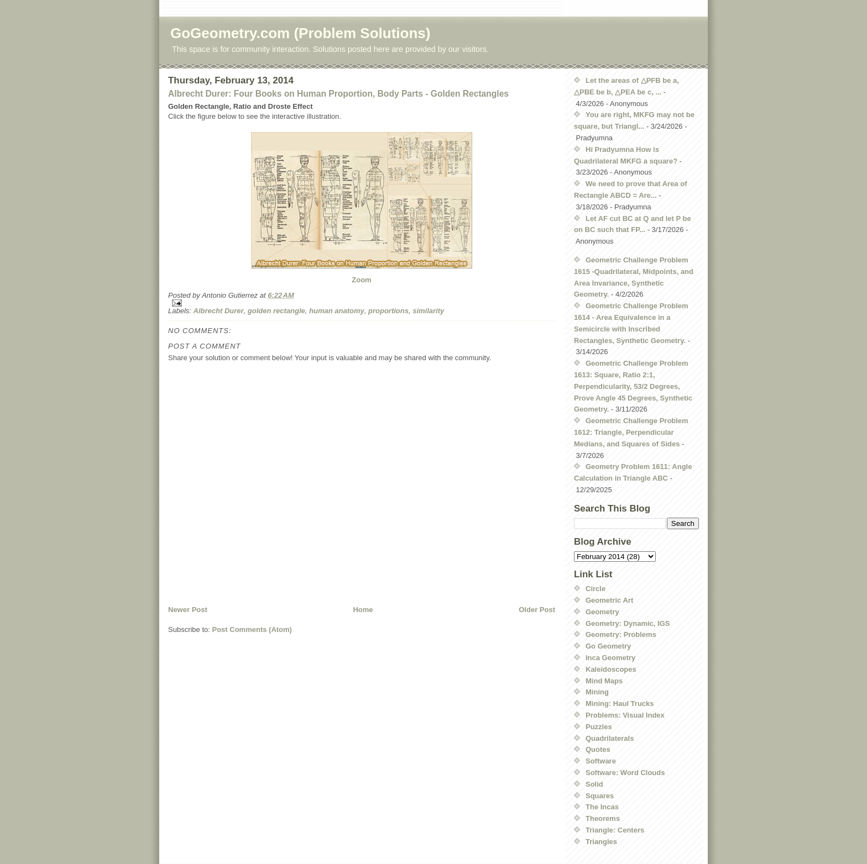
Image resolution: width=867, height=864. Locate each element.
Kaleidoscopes (611, 669)
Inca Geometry (610, 658)
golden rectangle (276, 311)
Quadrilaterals (610, 738)
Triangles (601, 841)
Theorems (603, 818)
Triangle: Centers (615, 830)
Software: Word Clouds (625, 772)
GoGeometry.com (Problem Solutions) (300, 33)
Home (363, 609)
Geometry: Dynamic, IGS (628, 623)
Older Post (537, 609)
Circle (595, 588)
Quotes (598, 749)
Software (601, 761)
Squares (600, 796)
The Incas (602, 807)
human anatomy (336, 311)
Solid (594, 784)
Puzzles (599, 727)
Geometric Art (609, 600)
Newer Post (187, 609)
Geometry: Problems (621, 634)
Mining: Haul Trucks (620, 703)
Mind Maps (604, 681)
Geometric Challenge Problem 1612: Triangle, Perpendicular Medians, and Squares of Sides (631, 432)
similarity (428, 311)
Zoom (361, 280)
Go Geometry (608, 646)
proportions (388, 311)
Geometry (602, 612)
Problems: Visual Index (625, 715)
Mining (597, 692)
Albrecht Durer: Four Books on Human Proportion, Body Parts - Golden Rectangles (338, 93)
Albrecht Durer (219, 311)
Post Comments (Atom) (252, 629)
